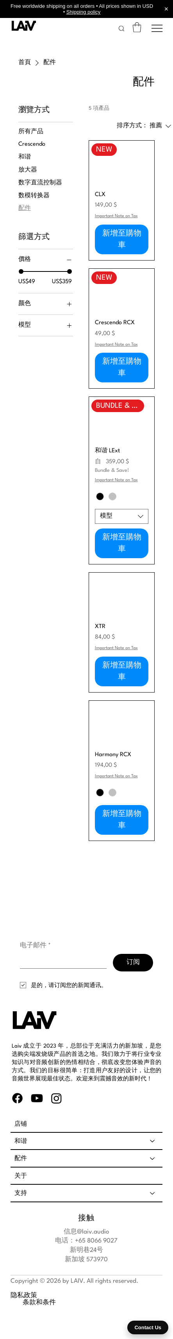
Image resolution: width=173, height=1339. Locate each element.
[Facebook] (17, 1098)
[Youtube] (37, 1098)
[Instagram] (56, 1098)
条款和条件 (27, 1306)
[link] (137, 27)
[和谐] (152, 1141)
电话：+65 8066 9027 (86, 1241)
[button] (121, 28)
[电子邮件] (61, 961)
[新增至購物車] (122, 239)
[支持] (152, 1193)
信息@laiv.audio (86, 1232)
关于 (20, 1175)
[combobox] (122, 516)
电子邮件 (35, 946)
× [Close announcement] (166, 8)
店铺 (20, 1123)
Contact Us (147, 1327)
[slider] (21, 271)
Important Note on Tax (116, 216)
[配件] (152, 1158)
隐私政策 (24, 1298)
